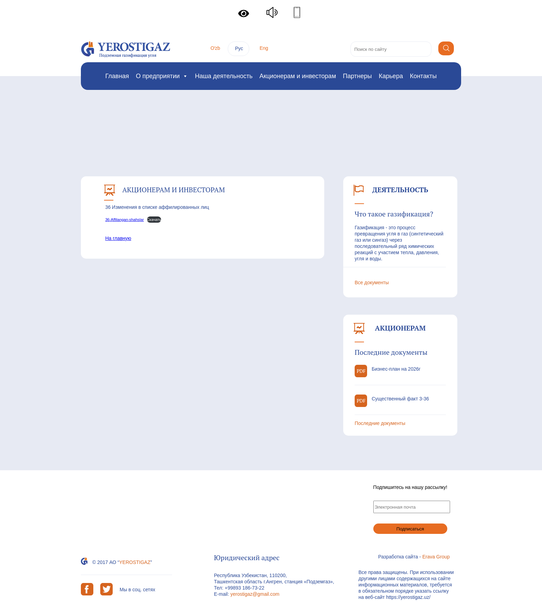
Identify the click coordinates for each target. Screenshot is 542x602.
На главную (118, 238)
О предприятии (162, 76)
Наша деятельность (224, 76)
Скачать (154, 219)
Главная (117, 76)
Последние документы (380, 423)
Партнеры (357, 76)
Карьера (391, 76)
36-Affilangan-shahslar (124, 219)
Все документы (372, 282)
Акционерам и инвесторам (298, 76)
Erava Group (436, 556)
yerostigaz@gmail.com (254, 594)
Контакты (423, 76)
